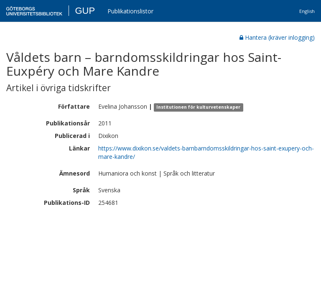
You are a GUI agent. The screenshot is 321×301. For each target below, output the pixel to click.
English (307, 11)
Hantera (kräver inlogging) (277, 37)
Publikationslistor (130, 11)
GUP (85, 10)
